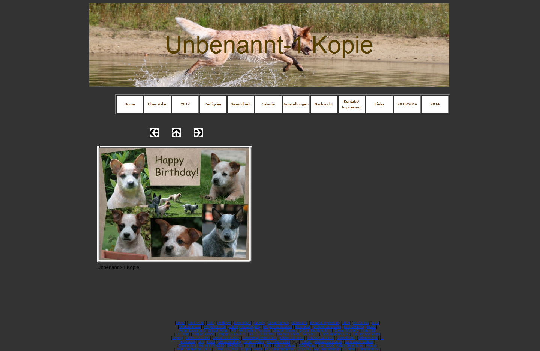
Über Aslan (196, 323)
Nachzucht (299, 323)
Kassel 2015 (346, 338)
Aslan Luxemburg (192, 330)
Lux (201, 342)
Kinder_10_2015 (291, 338)
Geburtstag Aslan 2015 (259, 338)
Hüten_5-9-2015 (198, 338)
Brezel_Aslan (218, 330)
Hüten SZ (369, 330)
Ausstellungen (278, 323)
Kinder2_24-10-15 (320, 338)
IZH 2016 (304, 349)
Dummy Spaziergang (244, 326)
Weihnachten (331, 349)
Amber (307, 342)
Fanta (258, 349)
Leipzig (177, 338)
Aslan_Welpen (285, 345)
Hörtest (250, 345)
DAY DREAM (354, 326)
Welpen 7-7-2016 (211, 345)
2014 (375, 323)
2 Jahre (349, 349)
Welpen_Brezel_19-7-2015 (298, 334)
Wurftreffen (247, 330)
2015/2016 (361, 323)
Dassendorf (187, 345)
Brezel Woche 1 (346, 330)
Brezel (371, 326)
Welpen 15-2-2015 (327, 326)
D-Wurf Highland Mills (315, 330)
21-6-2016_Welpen (359, 342)
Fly (316, 349)
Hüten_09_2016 (226, 349)
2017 (210, 323)
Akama (371, 345)
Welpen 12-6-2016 (328, 342)
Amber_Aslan (253, 342)
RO (233, 330)
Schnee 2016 (368, 338)
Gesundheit (242, 323)
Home (180, 323)
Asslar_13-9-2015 (226, 338)
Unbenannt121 (369, 349)
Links (346, 323)
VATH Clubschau (261, 334)
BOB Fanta (306, 345)
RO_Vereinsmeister (279, 349)
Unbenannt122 (190, 326)
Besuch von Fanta (366, 334)
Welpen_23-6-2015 (232, 334)
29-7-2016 (235, 345)
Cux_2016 (325, 345)
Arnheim (264, 330)
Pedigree (224, 323)
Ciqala (246, 349)
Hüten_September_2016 (193, 349)
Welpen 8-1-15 (215, 326)
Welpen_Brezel (203, 334)
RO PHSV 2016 (278, 342)
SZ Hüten (182, 334)
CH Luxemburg (229, 342)
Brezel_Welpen (285, 330)
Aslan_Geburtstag (349, 345)
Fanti (267, 345)
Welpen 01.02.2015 (277, 326)
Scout (211, 342)
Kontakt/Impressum (324, 323)
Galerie (259, 323)
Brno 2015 (303, 326)
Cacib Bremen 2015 (335, 334)
